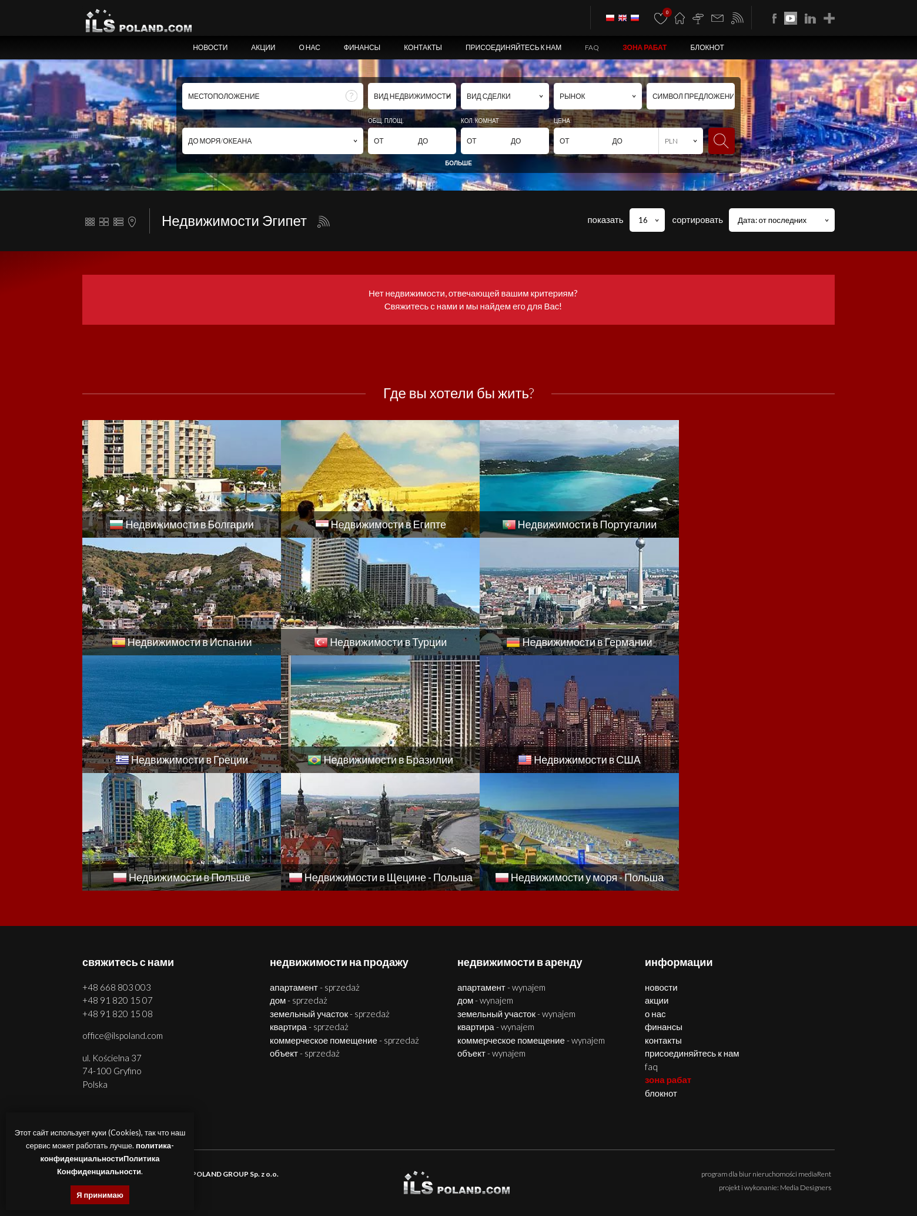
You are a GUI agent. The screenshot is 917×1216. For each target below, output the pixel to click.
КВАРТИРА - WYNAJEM (495, 909)
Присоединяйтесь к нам (513, 47)
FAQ (592, 47)
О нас (309, 47)
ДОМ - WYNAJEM (485, 882)
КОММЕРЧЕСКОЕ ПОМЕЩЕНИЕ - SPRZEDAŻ (344, 922)
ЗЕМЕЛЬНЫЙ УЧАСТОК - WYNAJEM (516, 896)
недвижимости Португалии (267, 1184)
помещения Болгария (734, 1170)
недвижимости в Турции (430, 1184)
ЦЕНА (562, 120)
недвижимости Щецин (197, 1170)
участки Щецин (476, 1170)
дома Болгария (673, 1170)
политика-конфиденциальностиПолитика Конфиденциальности (107, 1158)
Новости (210, 47)
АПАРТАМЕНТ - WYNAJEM (501, 869)
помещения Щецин (365, 1170)
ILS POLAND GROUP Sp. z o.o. (229, 1056)
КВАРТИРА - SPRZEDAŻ (309, 909)
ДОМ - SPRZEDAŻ (298, 882)
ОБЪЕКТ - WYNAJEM (491, 935)
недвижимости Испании (351, 1184)
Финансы (362, 47)
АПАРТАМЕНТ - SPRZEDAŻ (315, 869)
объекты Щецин (424, 1170)
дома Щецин (312, 1170)
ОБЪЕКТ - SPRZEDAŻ (305, 935)
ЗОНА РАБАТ (645, 47)
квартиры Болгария (615, 1170)
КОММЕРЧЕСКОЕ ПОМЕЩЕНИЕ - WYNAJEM (531, 922)
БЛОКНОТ (707, 47)
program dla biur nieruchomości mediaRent (766, 1056)
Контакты (423, 47)
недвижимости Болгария (542, 1170)
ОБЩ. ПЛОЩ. (386, 120)
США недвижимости (744, 1184)
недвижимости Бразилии (669, 1184)
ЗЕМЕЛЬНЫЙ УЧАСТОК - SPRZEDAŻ (330, 896)
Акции (263, 47)
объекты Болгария (801, 1170)
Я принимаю (99, 1195)
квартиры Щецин (263, 1170)
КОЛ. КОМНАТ (480, 120)
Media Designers (805, 1069)
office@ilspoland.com (122, 917)
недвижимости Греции (590, 1184)
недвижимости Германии (511, 1184)
